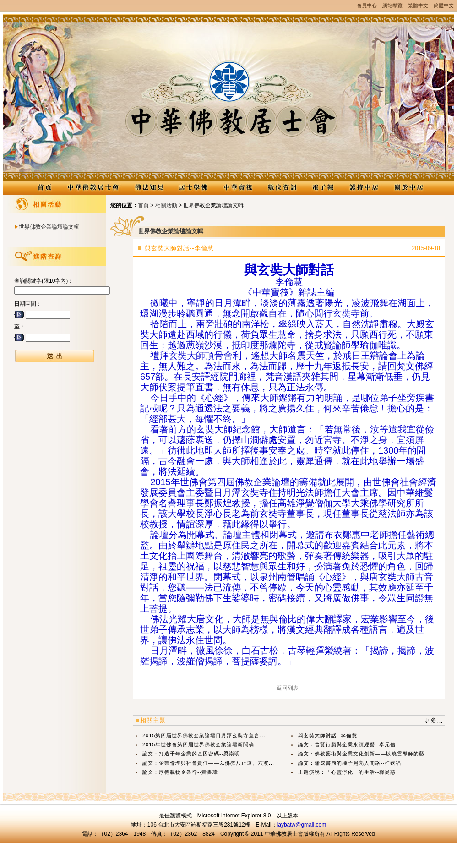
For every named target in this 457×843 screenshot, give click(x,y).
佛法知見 (148, 188)
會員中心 (367, 5)
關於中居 (408, 188)
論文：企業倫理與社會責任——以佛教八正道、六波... (208, 763)
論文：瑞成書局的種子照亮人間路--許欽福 (349, 763)
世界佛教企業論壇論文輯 (49, 227)
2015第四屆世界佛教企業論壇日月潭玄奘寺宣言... (204, 735)
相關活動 (166, 205)
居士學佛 (193, 188)
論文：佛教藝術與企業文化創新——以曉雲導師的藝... (364, 753)
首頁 (143, 205)
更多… (433, 720)
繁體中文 (418, 5)
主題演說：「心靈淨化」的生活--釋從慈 (347, 772)
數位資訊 (282, 188)
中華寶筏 (237, 188)
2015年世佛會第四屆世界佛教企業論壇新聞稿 (198, 744)
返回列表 (288, 688)
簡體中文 (444, 5)
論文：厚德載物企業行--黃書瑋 (180, 772)
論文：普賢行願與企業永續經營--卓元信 (347, 744)
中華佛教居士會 (93, 188)
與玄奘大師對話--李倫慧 (327, 735)
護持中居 (364, 188)
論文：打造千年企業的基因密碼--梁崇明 (191, 753)
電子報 (323, 188)
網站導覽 (392, 5)
